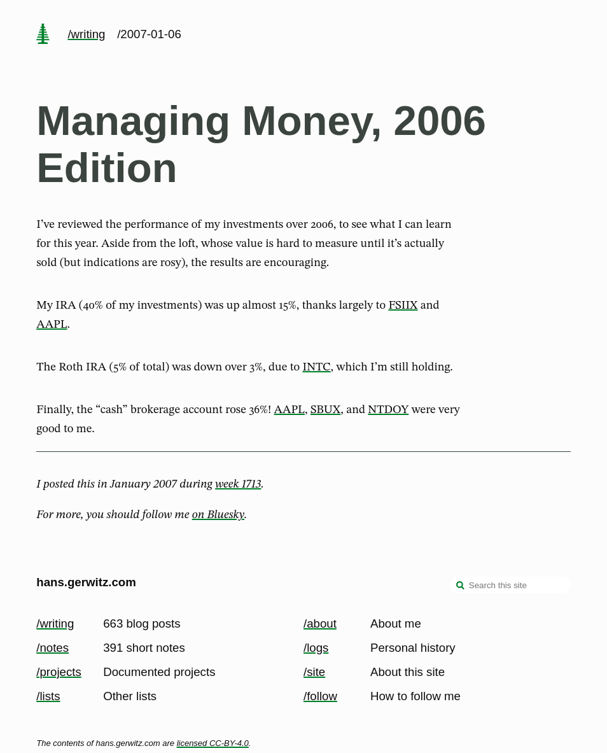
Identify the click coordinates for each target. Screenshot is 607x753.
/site (314, 672)
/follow (320, 696)
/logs (316, 647)
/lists (48, 696)
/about (320, 623)
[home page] (43, 35)
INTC (316, 367)
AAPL (51, 324)
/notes (52, 647)
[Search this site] (510, 585)
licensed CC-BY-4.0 (213, 743)
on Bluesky (218, 515)
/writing (86, 34)
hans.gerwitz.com (86, 582)
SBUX (325, 410)
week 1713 (238, 484)
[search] (460, 586)
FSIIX (402, 305)
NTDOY (388, 410)
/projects (58, 672)
